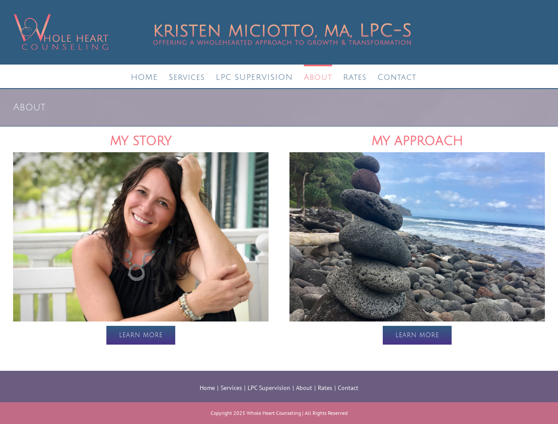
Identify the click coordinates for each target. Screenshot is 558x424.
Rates (325, 388)
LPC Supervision (269, 388)
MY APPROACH (417, 141)
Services (231, 388)
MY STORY (140, 141)
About (304, 388)
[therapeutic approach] (417, 156)
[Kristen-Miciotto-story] (141, 156)
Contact (348, 388)
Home (207, 388)
